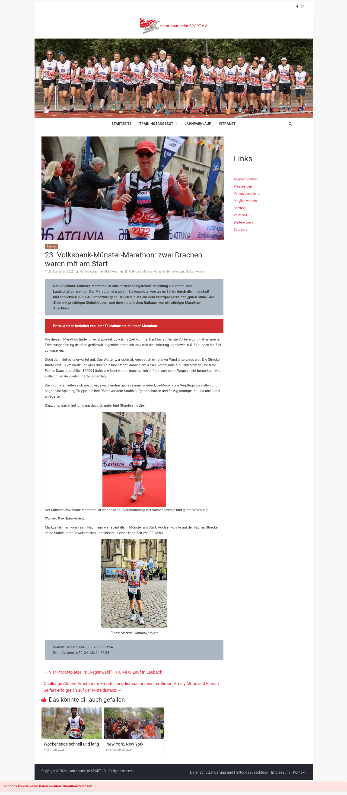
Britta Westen (175, 271)
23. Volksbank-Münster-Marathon (145, 271)
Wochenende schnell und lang (71, 744)
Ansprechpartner (246, 179)
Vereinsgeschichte (247, 193)
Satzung (240, 208)
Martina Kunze (88, 271)
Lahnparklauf (198, 124)
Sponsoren (241, 229)
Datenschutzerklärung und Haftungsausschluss (229, 772)
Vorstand (240, 215)
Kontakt (299, 772)
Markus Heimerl (195, 271)
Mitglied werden (245, 201)
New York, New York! (125, 744)
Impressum (280, 772)
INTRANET (227, 124)
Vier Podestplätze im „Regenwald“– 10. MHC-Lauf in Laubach (103, 672)
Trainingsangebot (156, 124)
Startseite (121, 124)
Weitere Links (243, 222)
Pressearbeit (243, 186)
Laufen (51, 246)
